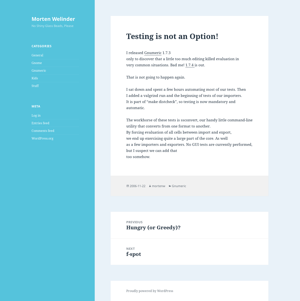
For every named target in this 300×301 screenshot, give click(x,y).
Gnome (37, 63)
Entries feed (40, 123)
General (37, 55)
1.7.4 (190, 64)
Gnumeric (39, 70)
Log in (36, 115)
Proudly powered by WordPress (149, 291)
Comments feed (43, 131)
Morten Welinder (53, 18)
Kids (35, 78)
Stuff (35, 86)
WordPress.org (42, 138)
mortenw (158, 186)
